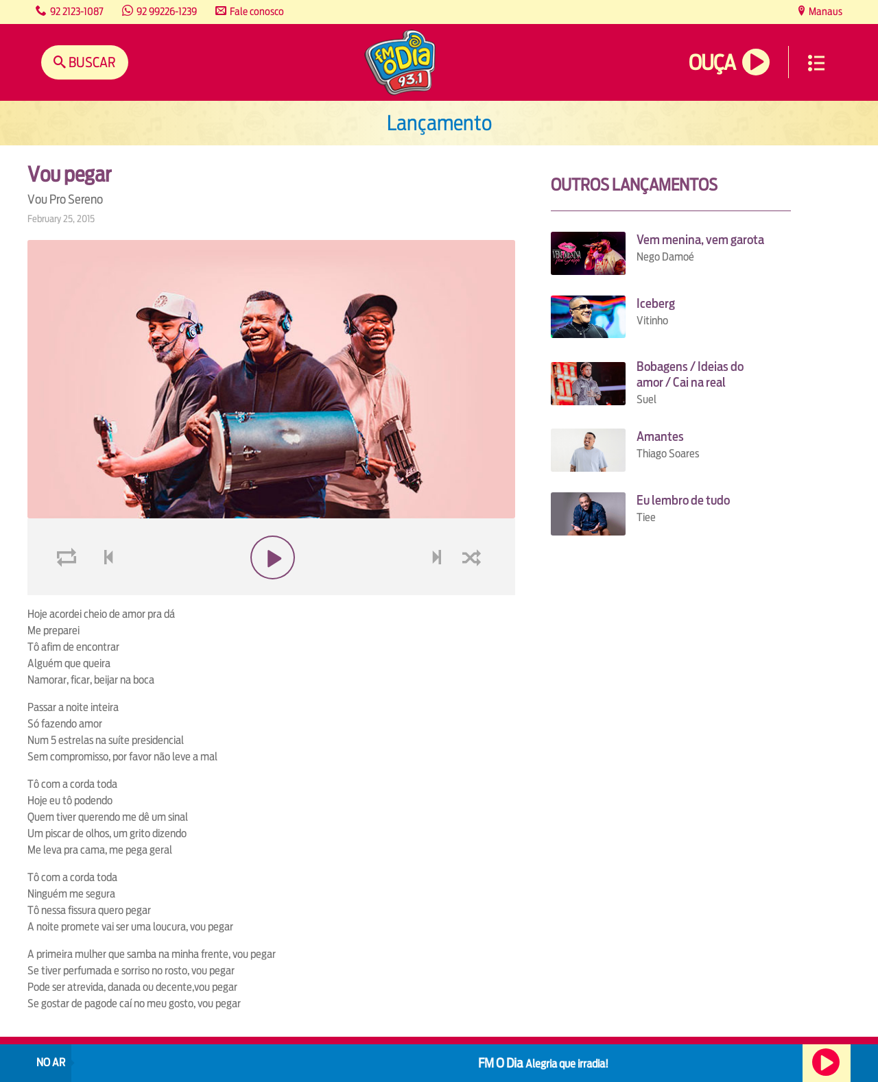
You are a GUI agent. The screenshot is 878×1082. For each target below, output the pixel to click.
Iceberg (656, 303)
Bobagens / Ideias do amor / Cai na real (690, 374)
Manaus (824, 11)
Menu (816, 63)
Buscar (91, 62)
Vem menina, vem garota (700, 239)
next (438, 590)
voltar (104, 590)
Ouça (712, 63)
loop (68, 590)
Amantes (660, 436)
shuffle (474, 590)
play (271, 590)
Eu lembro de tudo (683, 500)
